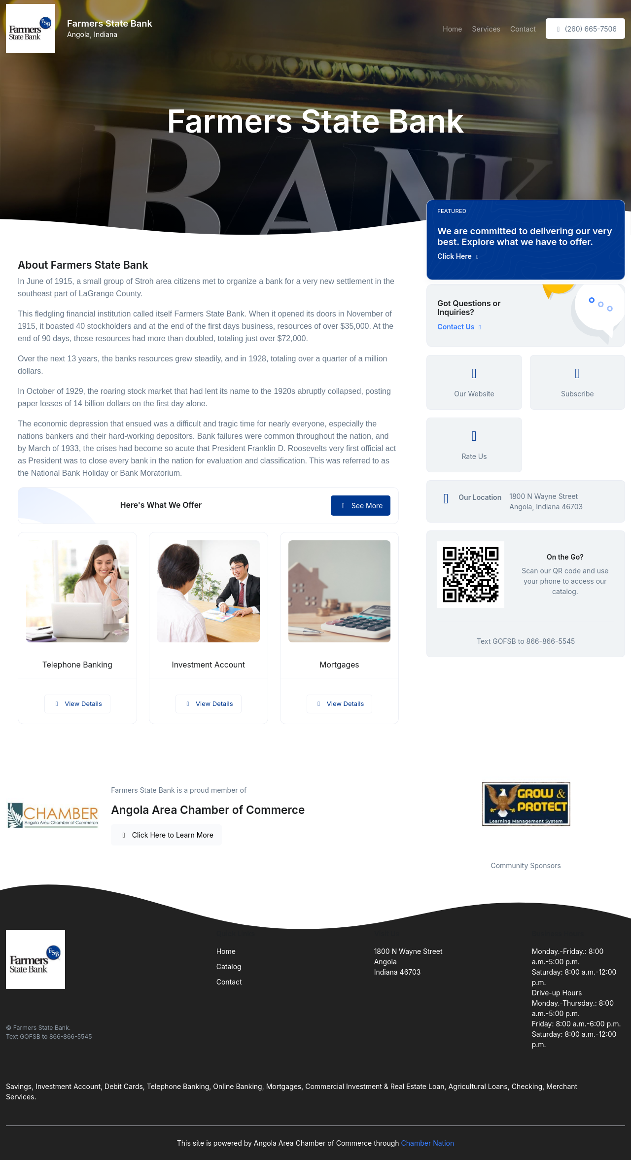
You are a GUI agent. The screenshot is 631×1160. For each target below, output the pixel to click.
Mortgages (339, 664)
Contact (523, 29)
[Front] (32, 28)
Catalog (229, 966)
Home (452, 29)
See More (361, 505)
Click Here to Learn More (166, 835)
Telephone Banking (77, 664)
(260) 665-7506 (585, 29)
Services (486, 29)
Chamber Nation (428, 1143)
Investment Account (208, 664)
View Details (77, 703)
